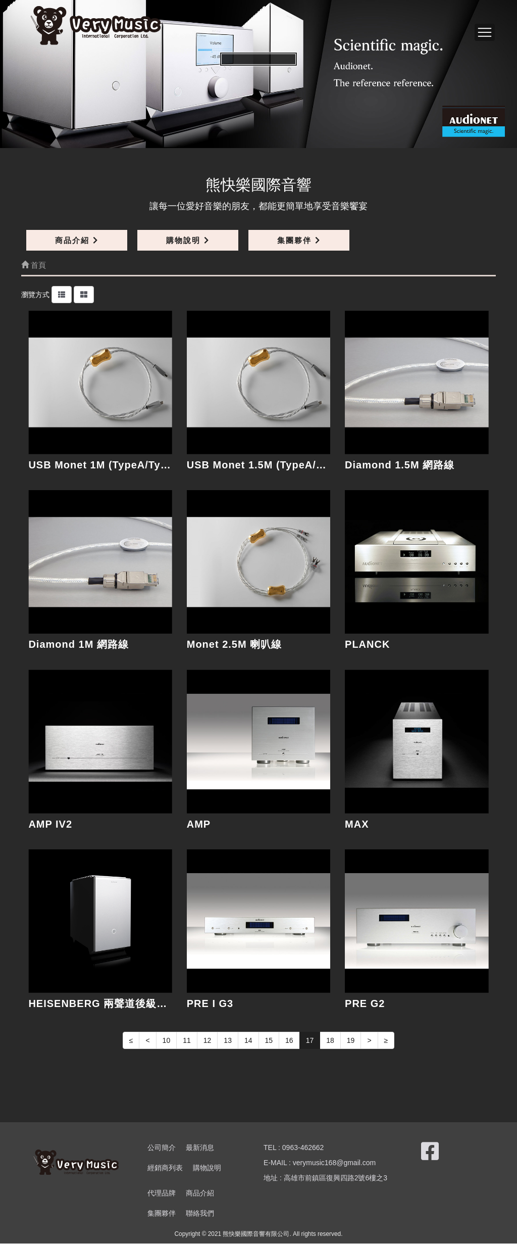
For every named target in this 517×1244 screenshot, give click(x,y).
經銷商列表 (165, 1168)
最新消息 (200, 1148)
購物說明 (187, 240)
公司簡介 (161, 1148)
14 (248, 1040)
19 (351, 1040)
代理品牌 (161, 1193)
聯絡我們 (200, 1214)
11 (187, 1040)
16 (289, 1040)
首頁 (33, 265)
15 (269, 1040)
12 (207, 1040)
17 (310, 1040)
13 (228, 1040)
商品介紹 (76, 240)
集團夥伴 (298, 240)
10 (167, 1040)
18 (330, 1040)
